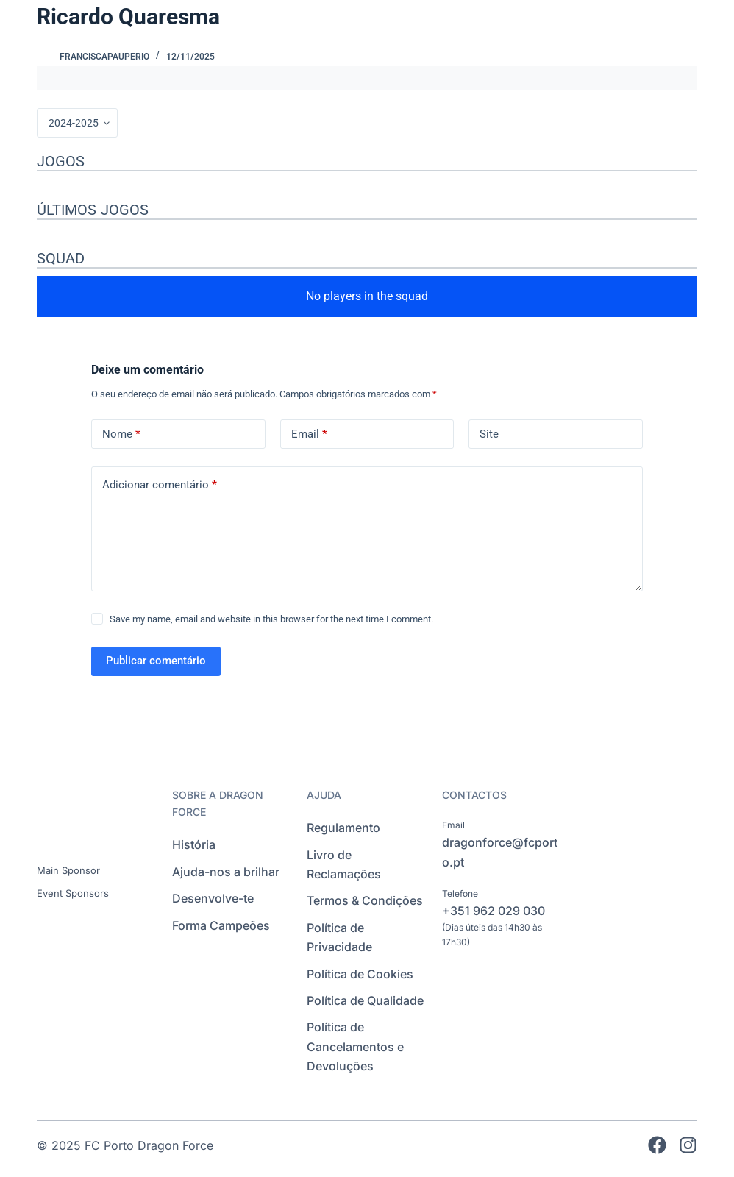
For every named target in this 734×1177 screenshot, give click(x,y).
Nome (121, 434)
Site (489, 434)
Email (309, 434)
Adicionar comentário (159, 485)
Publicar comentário (156, 660)
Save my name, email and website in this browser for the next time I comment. (271, 619)
